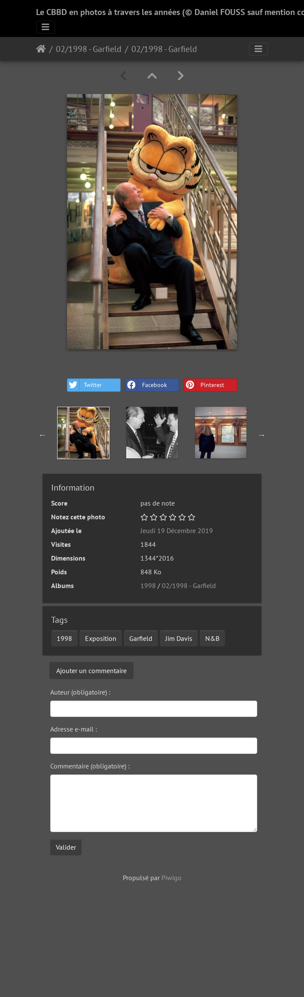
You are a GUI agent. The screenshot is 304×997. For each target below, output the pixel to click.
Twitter (84, 385)
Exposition (100, 638)
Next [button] (261, 434)
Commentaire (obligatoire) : (90, 766)
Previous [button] (42, 434)
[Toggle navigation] (45, 27)
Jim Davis (178, 638)
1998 (148, 585)
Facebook (146, 385)
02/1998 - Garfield (89, 49)
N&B (212, 638)
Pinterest (204, 385)
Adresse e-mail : (73, 729)
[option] (83, 433)
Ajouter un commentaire (91, 670)
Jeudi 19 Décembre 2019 (176, 530)
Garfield (140, 638)
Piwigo (171, 877)
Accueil (41, 49)
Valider (66, 847)
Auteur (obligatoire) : (80, 692)
